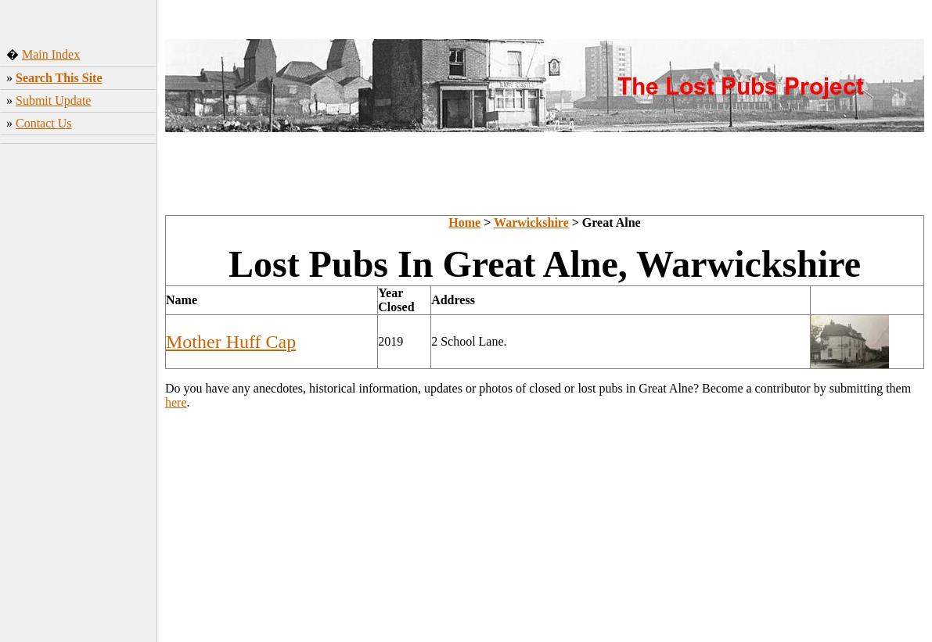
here (176, 402)
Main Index (51, 54)
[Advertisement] (78, 394)
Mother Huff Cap (231, 342)
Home (464, 222)
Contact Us (44, 123)
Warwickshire (531, 222)
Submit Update (53, 100)
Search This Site (59, 77)
